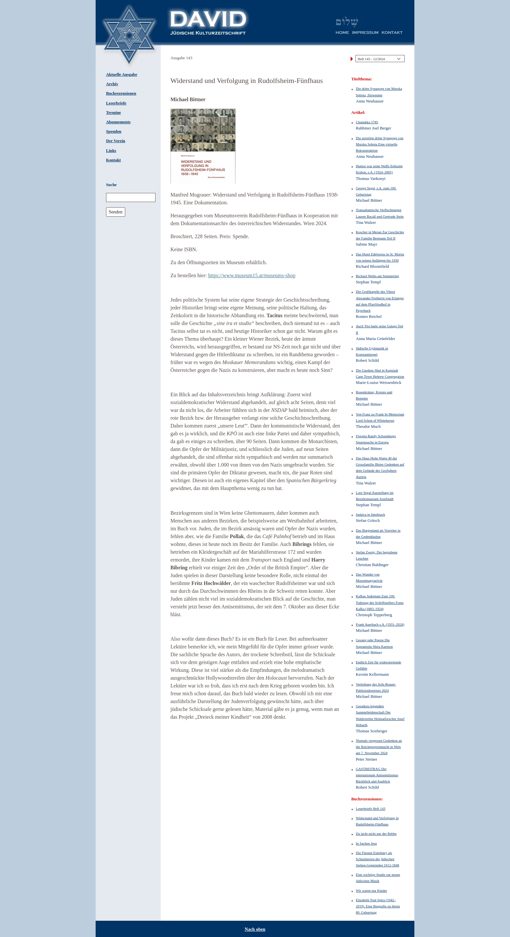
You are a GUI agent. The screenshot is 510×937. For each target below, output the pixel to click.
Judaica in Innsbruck (370, 514)
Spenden (113, 131)
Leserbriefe (116, 103)
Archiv (112, 84)
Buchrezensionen (121, 93)
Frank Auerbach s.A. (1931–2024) (380, 624)
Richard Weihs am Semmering (377, 276)
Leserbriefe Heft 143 (370, 808)
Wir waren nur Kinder (371, 890)
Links (111, 150)
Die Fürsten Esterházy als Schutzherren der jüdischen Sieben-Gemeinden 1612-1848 (377, 859)
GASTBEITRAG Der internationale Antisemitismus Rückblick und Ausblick (377, 775)
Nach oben (255, 929)
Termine (113, 112)
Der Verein (115, 141)
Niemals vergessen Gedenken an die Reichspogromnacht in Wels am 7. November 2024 (379, 747)
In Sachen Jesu (366, 843)
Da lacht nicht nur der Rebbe (376, 833)
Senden (115, 211)
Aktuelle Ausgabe (121, 74)
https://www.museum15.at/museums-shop (251, 275)
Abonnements (118, 122)
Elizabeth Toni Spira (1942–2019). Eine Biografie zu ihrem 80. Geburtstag (378, 906)
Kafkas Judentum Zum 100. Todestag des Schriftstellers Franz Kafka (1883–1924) (380, 602)
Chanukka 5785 (367, 122)
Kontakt (113, 160)
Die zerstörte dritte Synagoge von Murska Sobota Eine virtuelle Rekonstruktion (379, 144)
